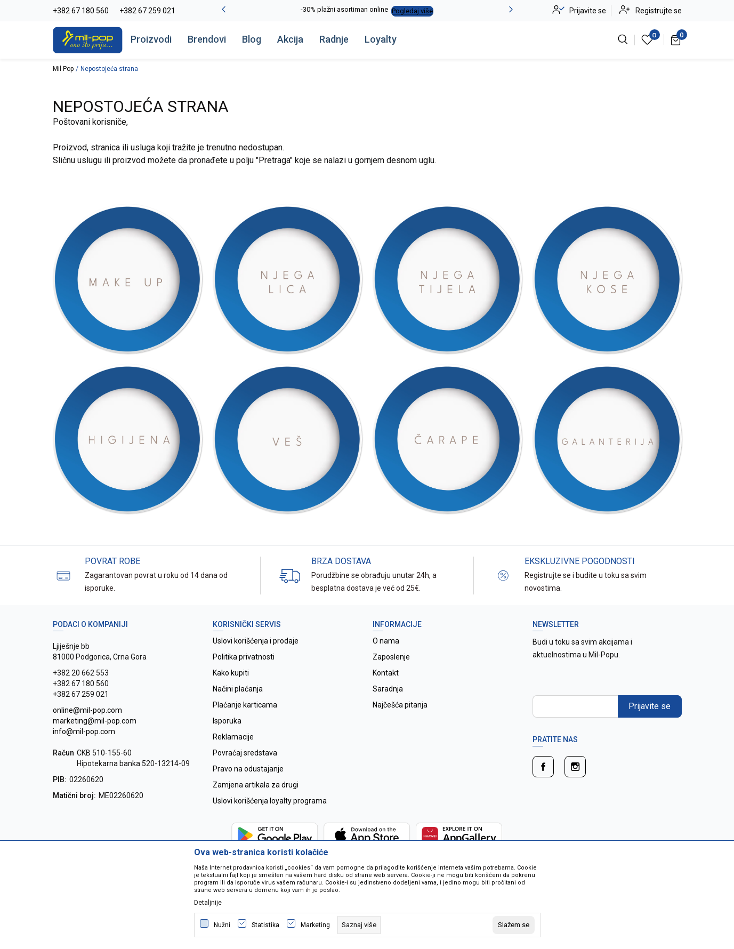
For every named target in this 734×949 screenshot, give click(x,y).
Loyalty (381, 39)
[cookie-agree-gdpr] (514, 925)
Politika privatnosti (244, 657)
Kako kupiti (231, 673)
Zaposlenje (391, 657)
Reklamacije (233, 737)
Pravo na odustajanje (248, 769)
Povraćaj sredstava (245, 753)
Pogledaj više (412, 11)
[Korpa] (676, 39)
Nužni (222, 925)
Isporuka (227, 721)
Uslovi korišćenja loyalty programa (270, 801)
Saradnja (388, 689)
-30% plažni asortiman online (344, 9)
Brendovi (207, 39)
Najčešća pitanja (400, 705)
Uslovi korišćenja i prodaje (256, 641)
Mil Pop (63, 69)
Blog (251, 39)
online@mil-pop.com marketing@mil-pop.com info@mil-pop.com (94, 721)
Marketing (315, 925)
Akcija (290, 39)
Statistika (265, 925)
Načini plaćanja (238, 689)
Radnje (334, 39)
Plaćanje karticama (245, 705)
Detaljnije (208, 902)
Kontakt (386, 673)
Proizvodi (151, 39)
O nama (386, 641)
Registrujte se (658, 10)
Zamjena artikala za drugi (256, 785)
